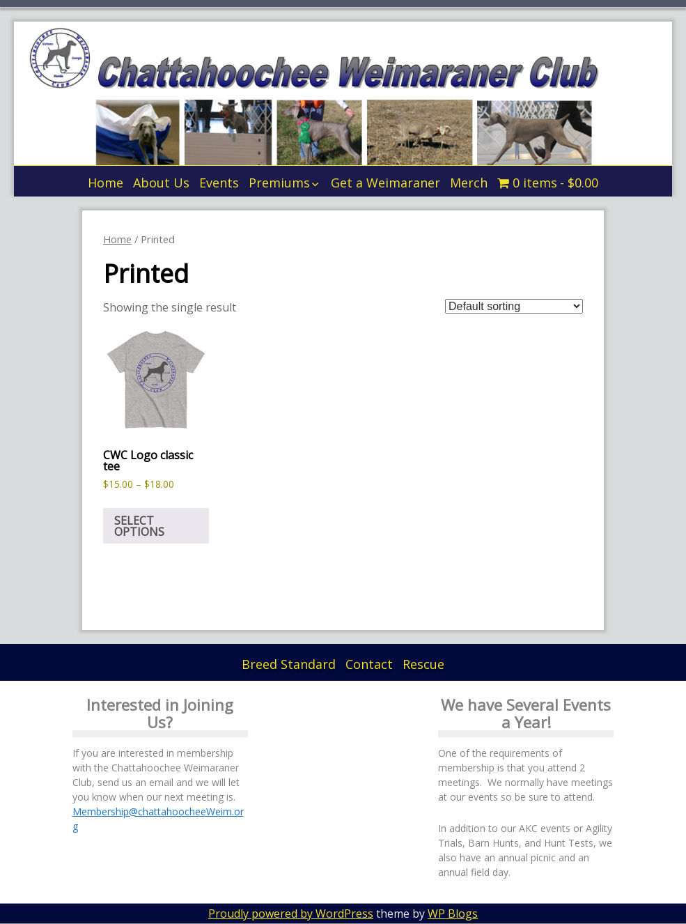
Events (219, 182)
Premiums (279, 182)
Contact (369, 664)
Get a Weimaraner (385, 182)
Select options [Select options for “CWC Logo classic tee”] (139, 526)
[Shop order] (514, 306)
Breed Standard (289, 664)
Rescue (423, 664)
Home (105, 182)
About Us (161, 182)
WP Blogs (453, 913)
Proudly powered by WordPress (290, 913)
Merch (469, 182)
